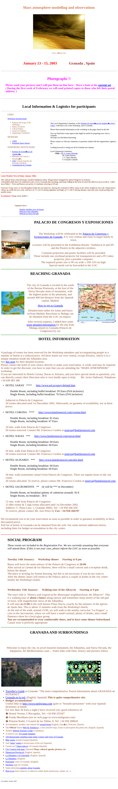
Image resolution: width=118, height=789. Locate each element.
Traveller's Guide (15, 691)
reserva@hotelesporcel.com (79, 430)
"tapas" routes (16, 743)
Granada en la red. (16, 697)
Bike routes (10, 740)
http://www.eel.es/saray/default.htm (55, 385)
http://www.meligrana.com (37, 703)
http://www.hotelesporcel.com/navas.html (57, 436)
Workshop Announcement (17, 119)
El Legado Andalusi (27, 734)
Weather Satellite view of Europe (31, 209)
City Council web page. (15, 749)
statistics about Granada (30, 768)
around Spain (45, 724)
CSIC (14, 161)
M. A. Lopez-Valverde (69, 153)
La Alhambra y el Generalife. (18, 755)
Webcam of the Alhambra (28, 212)
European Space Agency (21, 143)
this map (10, 361)
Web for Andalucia (30, 727)
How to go (10, 771)
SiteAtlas (9, 765)
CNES (14, 141)
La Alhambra (11, 759)
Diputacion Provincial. (15, 752)
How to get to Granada (50, 305)
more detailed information (41, 324)
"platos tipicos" (22, 746)
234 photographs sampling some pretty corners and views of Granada (34, 737)
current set (104, 85)
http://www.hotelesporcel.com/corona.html (62, 412)
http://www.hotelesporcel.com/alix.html (61, 459)
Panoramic (10, 762)
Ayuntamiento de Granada (21, 165)
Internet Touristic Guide (23, 731)
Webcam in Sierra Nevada (29, 214)
